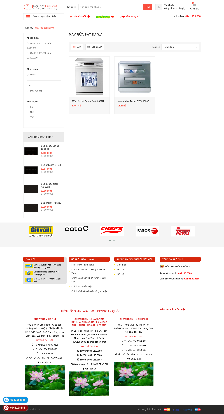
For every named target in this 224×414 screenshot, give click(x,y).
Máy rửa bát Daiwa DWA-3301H (88, 101)
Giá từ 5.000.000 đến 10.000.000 (39, 55)
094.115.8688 (46, 353)
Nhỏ (30, 112)
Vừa (30, 117)
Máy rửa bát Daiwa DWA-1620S (133, 101)
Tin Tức (120, 269)
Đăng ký (182, 8)
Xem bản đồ (90, 368)
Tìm (147, 7)
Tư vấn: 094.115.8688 (46, 349)
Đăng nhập (169, 8)
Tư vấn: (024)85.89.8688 (46, 345)
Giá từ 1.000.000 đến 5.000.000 (39, 45)
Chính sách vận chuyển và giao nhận (89, 291)
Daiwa (31, 74)
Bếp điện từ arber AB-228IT (49, 185)
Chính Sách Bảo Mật (82, 286)
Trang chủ (28, 28)
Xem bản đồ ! (46, 362)
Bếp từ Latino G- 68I (51, 165)
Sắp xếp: (156, 47)
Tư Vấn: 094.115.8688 (91, 351)
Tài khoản (169, 5)
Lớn (30, 107)
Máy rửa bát (34, 91)
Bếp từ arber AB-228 (51, 203)
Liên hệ (120, 274)
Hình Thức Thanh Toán (83, 264)
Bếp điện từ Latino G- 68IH (50, 147)
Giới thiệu (121, 264)
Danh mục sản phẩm (45, 16)
